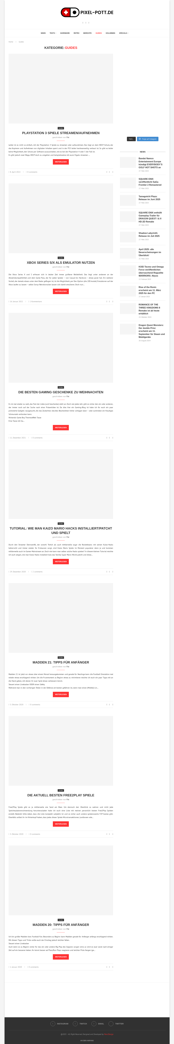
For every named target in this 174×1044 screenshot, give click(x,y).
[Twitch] (85, 23)
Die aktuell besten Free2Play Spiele (60, 795)
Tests (52, 33)
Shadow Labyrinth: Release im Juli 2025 (149, 234)
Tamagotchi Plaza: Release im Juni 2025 (149, 198)
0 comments (31, 172)
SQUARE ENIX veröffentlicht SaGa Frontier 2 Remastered (150, 182)
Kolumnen (110, 33)
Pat (68, 137)
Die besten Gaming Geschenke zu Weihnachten (60, 392)
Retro (76, 33)
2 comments (37, 571)
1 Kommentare (35, 301)
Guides (99, 33)
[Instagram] (59, 1023)
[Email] (97, 1023)
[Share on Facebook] (109, 172)
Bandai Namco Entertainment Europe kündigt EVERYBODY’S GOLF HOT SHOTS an (150, 163)
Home (11, 42)
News (43, 33)
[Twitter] (116, 1023)
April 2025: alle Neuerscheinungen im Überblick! (150, 252)
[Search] (132, 33)
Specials (123, 33)
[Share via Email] (112, 172)
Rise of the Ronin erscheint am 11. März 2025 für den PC (150, 290)
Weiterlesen (61, 162)
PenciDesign (108, 1034)
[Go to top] (87, 1040)
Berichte (87, 33)
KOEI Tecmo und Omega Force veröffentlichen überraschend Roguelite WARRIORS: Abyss (151, 271)
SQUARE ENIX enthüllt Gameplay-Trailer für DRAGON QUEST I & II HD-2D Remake (150, 217)
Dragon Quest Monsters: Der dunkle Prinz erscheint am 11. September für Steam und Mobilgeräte (152, 331)
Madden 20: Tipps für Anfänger (61, 925)
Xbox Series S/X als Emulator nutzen (61, 262)
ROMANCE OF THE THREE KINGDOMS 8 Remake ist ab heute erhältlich (149, 309)
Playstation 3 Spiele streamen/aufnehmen (61, 133)
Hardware (65, 33)
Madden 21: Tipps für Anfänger (61, 662)
